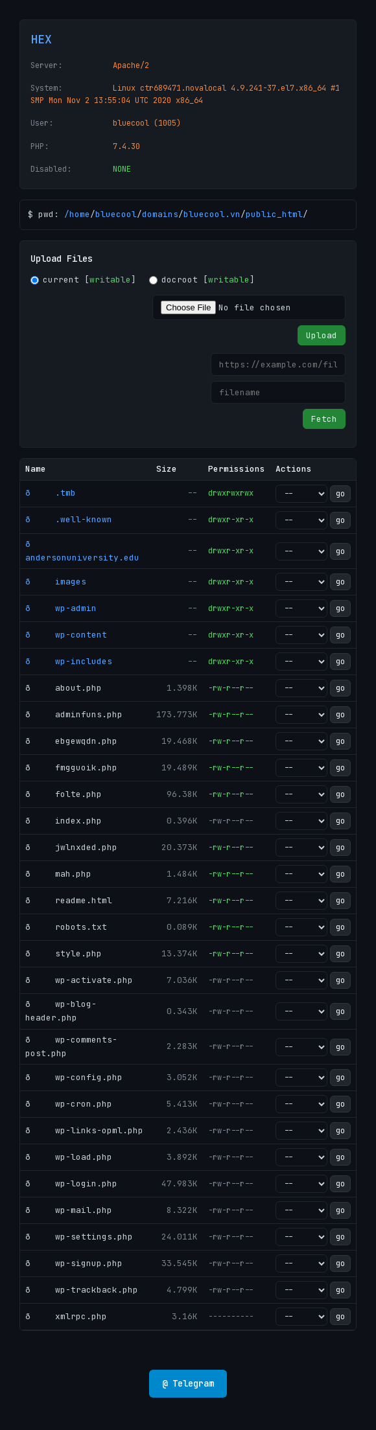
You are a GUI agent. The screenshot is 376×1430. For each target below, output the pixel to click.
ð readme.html (68, 900)
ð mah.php (58, 873)
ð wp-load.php (68, 1156)
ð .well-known (68, 519)
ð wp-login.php (71, 1183)
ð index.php (63, 820)
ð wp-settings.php (79, 1236)
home (79, 214)
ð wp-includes (68, 661)
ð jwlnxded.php (71, 847)
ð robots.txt (66, 926)
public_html (274, 214)
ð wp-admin (61, 608)
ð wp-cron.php (68, 1103)
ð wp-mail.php (68, 1210)
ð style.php (63, 953)
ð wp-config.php (74, 1077)
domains (160, 214)
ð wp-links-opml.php (84, 1130)
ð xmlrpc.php (66, 1316)
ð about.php (63, 687)
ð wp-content (66, 634)
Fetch (324, 418)
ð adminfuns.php (74, 714)
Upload (321, 335)
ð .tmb (50, 492)
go (340, 494)
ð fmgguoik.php (71, 767)
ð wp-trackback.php (81, 1289)
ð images (55, 581)
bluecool (116, 214)
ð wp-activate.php (79, 980)
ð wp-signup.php (74, 1263)
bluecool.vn (212, 214)
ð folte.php (63, 794)
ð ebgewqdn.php (71, 740)
